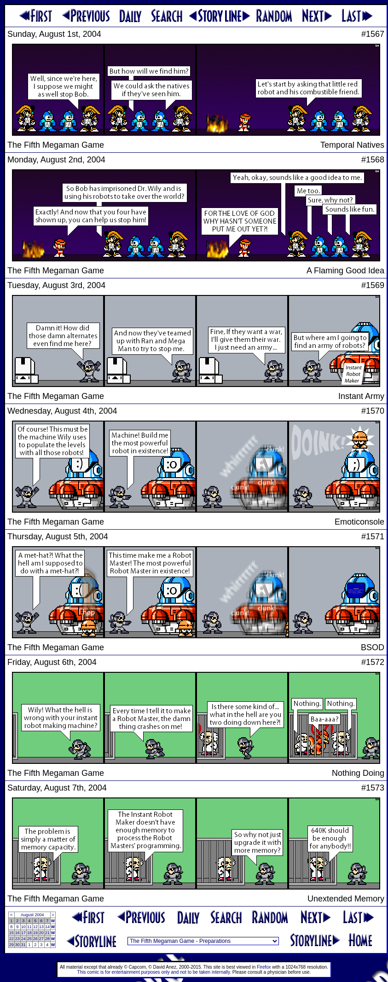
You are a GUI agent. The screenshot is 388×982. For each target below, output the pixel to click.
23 (17, 938)
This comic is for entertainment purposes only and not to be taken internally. (154, 972)
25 (29, 938)
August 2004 (32, 915)
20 (41, 932)
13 (41, 926)
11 (29, 926)
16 (17, 932)
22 (11, 938)
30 (17, 944)
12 (35, 926)
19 (35, 932)
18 (29, 932)
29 (11, 944)
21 (47, 932)
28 (47, 938)
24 (23, 938)
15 (11, 932)
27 (41, 938)
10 (23, 926)
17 (23, 932)
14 (47, 926)
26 (35, 938)
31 (23, 944)
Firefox (264, 967)
